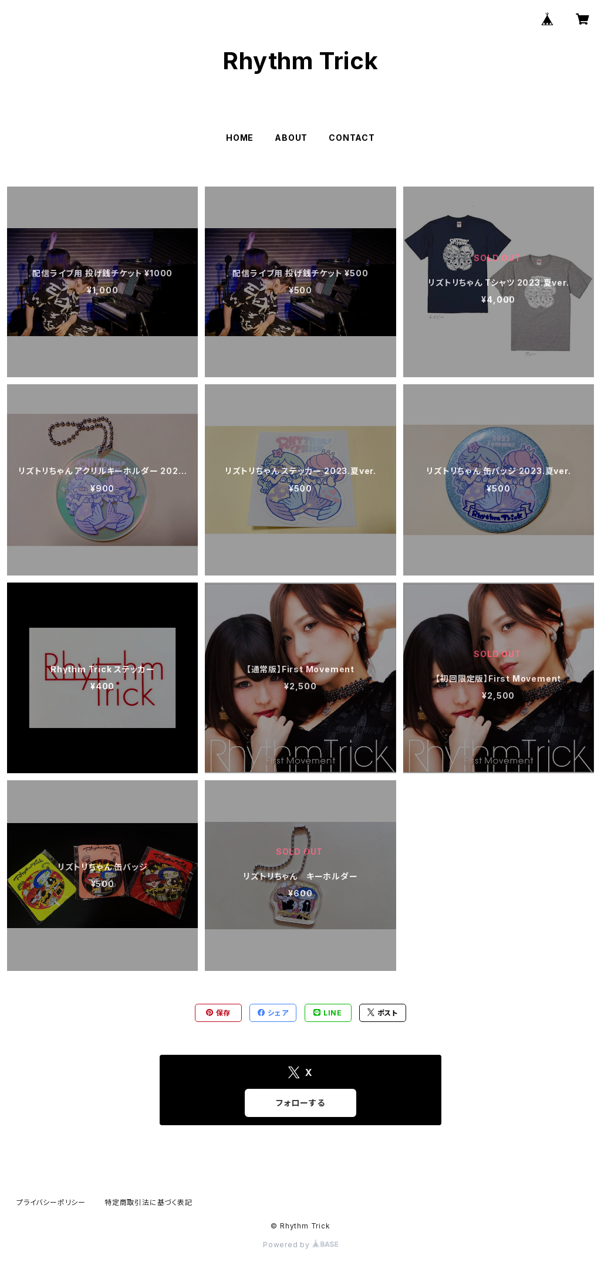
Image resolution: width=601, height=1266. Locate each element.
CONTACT (352, 138)
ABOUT (291, 138)
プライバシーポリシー (51, 1202)
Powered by (300, 1244)
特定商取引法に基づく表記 (148, 1202)
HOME (240, 138)
